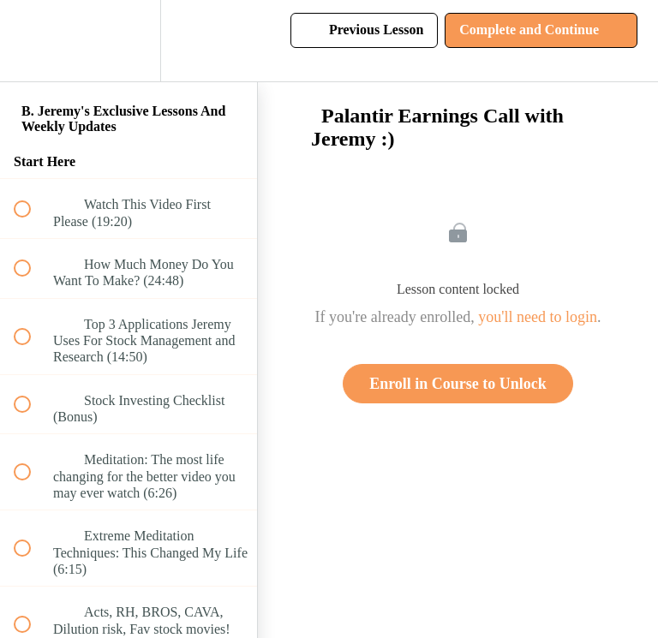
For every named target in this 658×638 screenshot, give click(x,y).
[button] (31, 40)
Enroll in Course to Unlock (458, 383)
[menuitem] (128, 40)
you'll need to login (537, 316)
